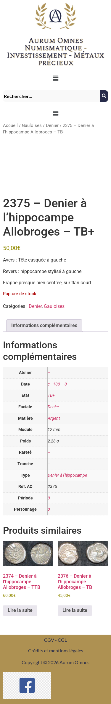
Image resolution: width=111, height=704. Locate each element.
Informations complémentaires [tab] (44, 325)
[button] (55, 78)
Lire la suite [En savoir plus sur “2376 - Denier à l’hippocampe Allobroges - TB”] (74, 610)
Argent (54, 418)
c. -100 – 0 (57, 384)
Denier (52, 125)
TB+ (51, 395)
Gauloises (32, 125)
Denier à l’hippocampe (67, 475)
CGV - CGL (55, 640)
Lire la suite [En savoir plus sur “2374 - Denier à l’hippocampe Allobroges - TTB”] (20, 610)
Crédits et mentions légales (55, 650)
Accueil (10, 125)
